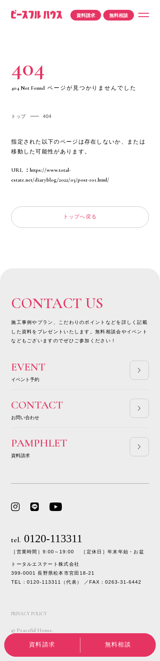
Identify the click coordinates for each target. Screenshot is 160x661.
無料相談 (118, 15)
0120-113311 (46, 538)
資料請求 (85, 15)
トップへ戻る (80, 217)
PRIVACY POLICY (29, 614)
